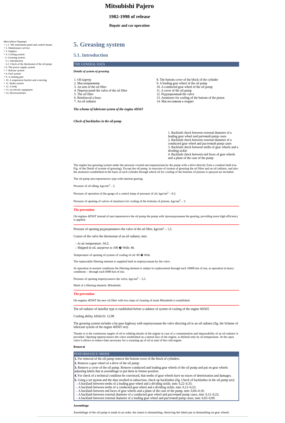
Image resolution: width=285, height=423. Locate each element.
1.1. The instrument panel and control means (29, 44)
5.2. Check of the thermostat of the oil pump (29, 63)
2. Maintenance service (18, 47)
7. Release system (15, 70)
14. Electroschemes (16, 92)
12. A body (11, 86)
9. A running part (14, 76)
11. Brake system (15, 83)
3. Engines (11, 51)
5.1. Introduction (14, 60)
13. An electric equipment (19, 89)
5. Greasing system (15, 57)
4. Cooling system (15, 54)
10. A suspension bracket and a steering (26, 80)
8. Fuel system (13, 73)
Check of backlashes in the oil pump (204, 380)
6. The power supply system (20, 67)
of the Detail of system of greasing (99, 168)
